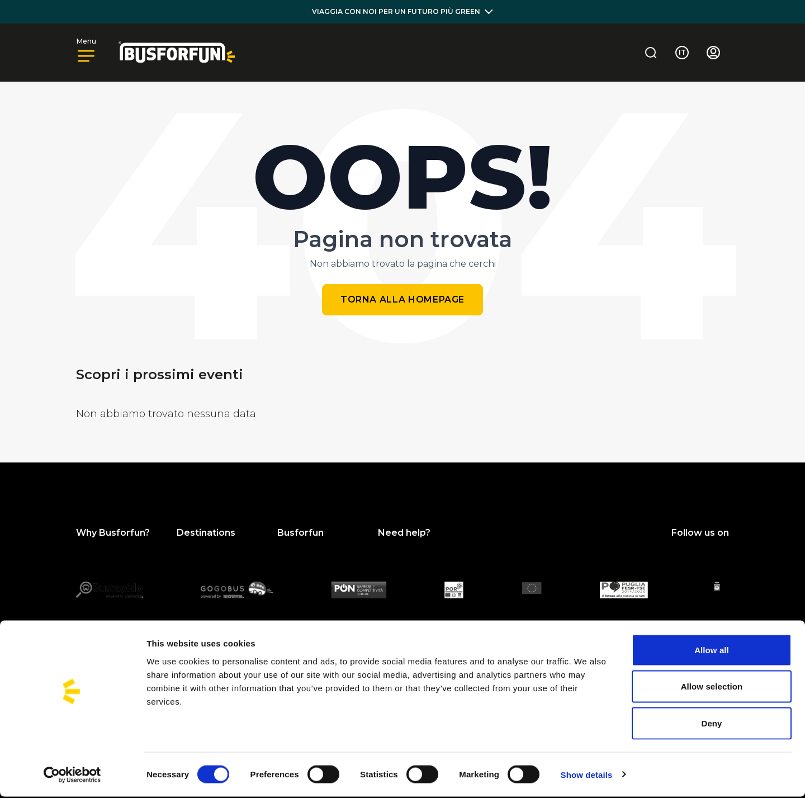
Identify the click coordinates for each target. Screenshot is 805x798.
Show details (587, 776)
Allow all (711, 651)
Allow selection (712, 688)
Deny (711, 724)
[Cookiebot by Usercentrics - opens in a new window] (72, 776)
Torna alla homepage (402, 299)
